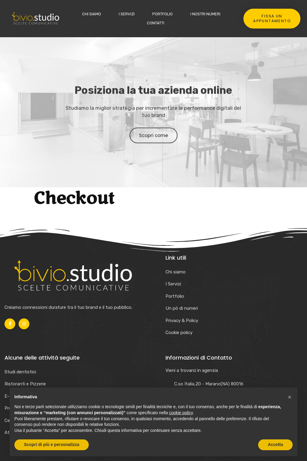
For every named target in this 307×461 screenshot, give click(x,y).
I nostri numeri (205, 14)
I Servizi (127, 14)
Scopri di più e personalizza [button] (51, 444)
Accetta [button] (275, 444)
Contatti (155, 23)
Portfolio (162, 14)
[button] (289, 397)
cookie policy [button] (181, 412)
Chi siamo (91, 14)
